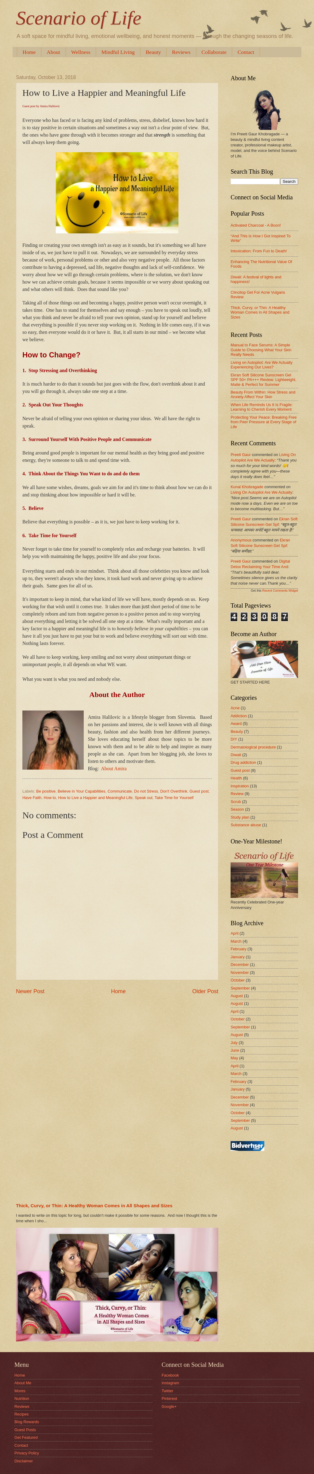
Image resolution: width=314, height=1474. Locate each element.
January (238, 957)
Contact (21, 1445)
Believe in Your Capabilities (81, 791)
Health (236, 778)
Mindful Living (118, 52)
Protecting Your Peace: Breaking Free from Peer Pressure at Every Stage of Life (264, 422)
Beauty (153, 52)
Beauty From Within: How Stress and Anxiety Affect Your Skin (263, 394)
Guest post (199, 791)
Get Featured (26, 1437)
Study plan (240, 817)
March (236, 941)
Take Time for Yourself (174, 797)
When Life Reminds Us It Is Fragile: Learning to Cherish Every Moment (262, 407)
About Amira (114, 768)
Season (237, 809)
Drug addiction (243, 762)
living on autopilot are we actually (261, 492)
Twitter (167, 1391)
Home (29, 52)
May (234, 1058)
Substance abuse (246, 825)
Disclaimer (23, 1461)
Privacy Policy (26, 1453)
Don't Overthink (173, 791)
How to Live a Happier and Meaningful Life (95, 797)
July (234, 1042)
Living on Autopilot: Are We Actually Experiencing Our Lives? (262, 364)
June (235, 1050)
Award (236, 723)
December (240, 964)
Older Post (205, 991)
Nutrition (21, 1398)
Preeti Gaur (241, 454)
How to (50, 797)
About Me (22, 1383)
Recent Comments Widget (280, 590)
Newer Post (30, 991)
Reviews (181, 52)
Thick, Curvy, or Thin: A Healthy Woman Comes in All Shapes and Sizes (94, 1205)
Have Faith (31, 797)
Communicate (120, 791)
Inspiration (240, 786)
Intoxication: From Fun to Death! (259, 251)
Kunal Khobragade (247, 486)
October (238, 980)
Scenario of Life (78, 18)
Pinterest (169, 1398)
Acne (235, 708)
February (239, 949)
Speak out (143, 797)
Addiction (239, 716)
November (240, 972)
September (240, 988)
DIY (234, 739)
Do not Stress (146, 791)
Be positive (46, 791)
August (237, 995)
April (235, 933)
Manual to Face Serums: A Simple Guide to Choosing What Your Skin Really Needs (261, 350)
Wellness (80, 52)
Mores (19, 1391)
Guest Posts (25, 1429)
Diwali (236, 754)
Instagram (170, 1383)
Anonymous (241, 540)
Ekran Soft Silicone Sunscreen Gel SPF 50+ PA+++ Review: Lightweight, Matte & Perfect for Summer (263, 380)
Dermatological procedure (253, 747)
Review (237, 793)
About (53, 52)
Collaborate (214, 52)
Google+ (169, 1406)
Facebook (170, 1375)
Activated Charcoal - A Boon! (256, 225)
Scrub (236, 801)
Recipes (21, 1414)
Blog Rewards (26, 1421)
